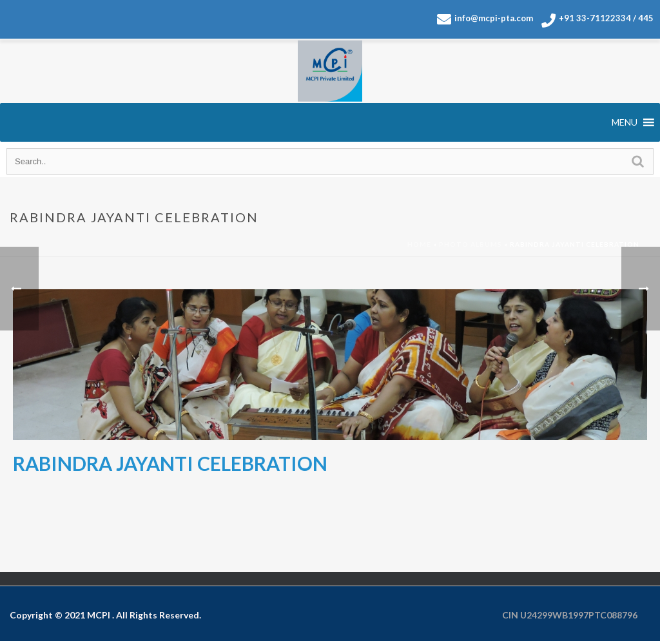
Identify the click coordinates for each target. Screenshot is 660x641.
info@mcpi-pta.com (485, 19)
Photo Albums (470, 244)
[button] (624, 122)
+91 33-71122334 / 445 (597, 20)
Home (419, 244)
